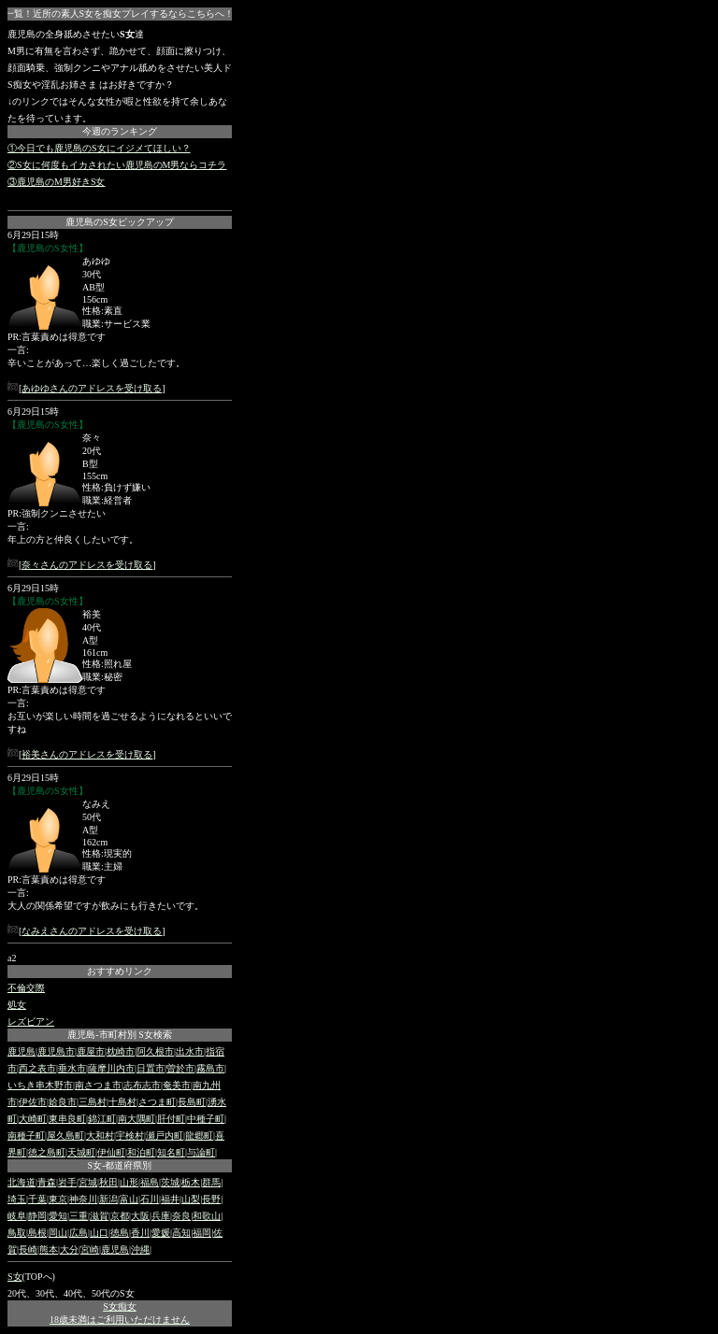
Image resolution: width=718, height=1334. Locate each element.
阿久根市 (155, 1051)
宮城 (88, 1182)
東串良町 (67, 1119)
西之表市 (37, 1068)
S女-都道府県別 (120, 1165)
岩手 (67, 1182)
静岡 (37, 1216)
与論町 (201, 1152)
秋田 (108, 1182)
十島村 (122, 1102)
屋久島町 (65, 1135)
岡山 (58, 1233)
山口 (99, 1233)
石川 (149, 1199)
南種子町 (26, 1135)
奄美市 (177, 1085)
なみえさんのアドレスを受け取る (92, 931)
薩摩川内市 (111, 1068)
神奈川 (83, 1199)
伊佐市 (33, 1102)
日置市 (150, 1068)
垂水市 (72, 1068)
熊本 (48, 1249)
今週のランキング (119, 131)
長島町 (192, 1102)
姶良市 (63, 1102)
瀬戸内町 (164, 1135)
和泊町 (141, 1152)
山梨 (190, 1199)
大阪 (140, 1216)
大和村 (100, 1135)
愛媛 (160, 1233)
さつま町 (157, 1102)
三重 (78, 1216)
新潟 (108, 1199)
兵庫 (160, 1216)
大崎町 (33, 1119)
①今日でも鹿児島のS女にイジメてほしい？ (99, 148)
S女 (14, 1276)
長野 (211, 1199)
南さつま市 (98, 1085)
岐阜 (16, 1216)
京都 (119, 1216)
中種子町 (205, 1119)
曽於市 (180, 1068)
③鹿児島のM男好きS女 (56, 182)
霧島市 (210, 1068)
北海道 (21, 1182)
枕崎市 (121, 1051)
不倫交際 (26, 988)
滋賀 (99, 1216)
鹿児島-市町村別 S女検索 (119, 1034)
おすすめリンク (119, 971)
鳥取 (16, 1233)
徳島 (119, 1233)
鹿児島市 (56, 1051)
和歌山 (207, 1216)
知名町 (171, 1152)
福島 (149, 1182)
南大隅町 (136, 1119)
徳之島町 (46, 1152)
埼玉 (16, 1199)
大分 (69, 1249)
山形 (129, 1182)
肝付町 (171, 1119)
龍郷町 (199, 1135)
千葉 (37, 1199)
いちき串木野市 (40, 1085)
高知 (181, 1233)
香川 (140, 1233)
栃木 (190, 1182)
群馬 (211, 1182)
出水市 (190, 1051)
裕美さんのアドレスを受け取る (87, 754)
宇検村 (130, 1135)
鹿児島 (21, 1051)
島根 (37, 1233)
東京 (58, 1199)
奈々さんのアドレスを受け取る (87, 565)
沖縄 (140, 1249)
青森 (46, 1182)
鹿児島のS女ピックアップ (119, 222)
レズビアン (30, 1021)
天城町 (81, 1152)
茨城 (170, 1182)
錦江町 (102, 1119)
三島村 (93, 1102)
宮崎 (89, 1249)
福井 (170, 1199)
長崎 (28, 1249)
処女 (16, 1005)
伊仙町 (111, 1152)
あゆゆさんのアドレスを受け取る (92, 388)
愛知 (58, 1216)
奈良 (181, 1216)
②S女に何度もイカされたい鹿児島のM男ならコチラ (116, 165)
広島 (78, 1233)
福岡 (202, 1233)
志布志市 (142, 1085)
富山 (129, 1199)
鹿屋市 (91, 1051)
